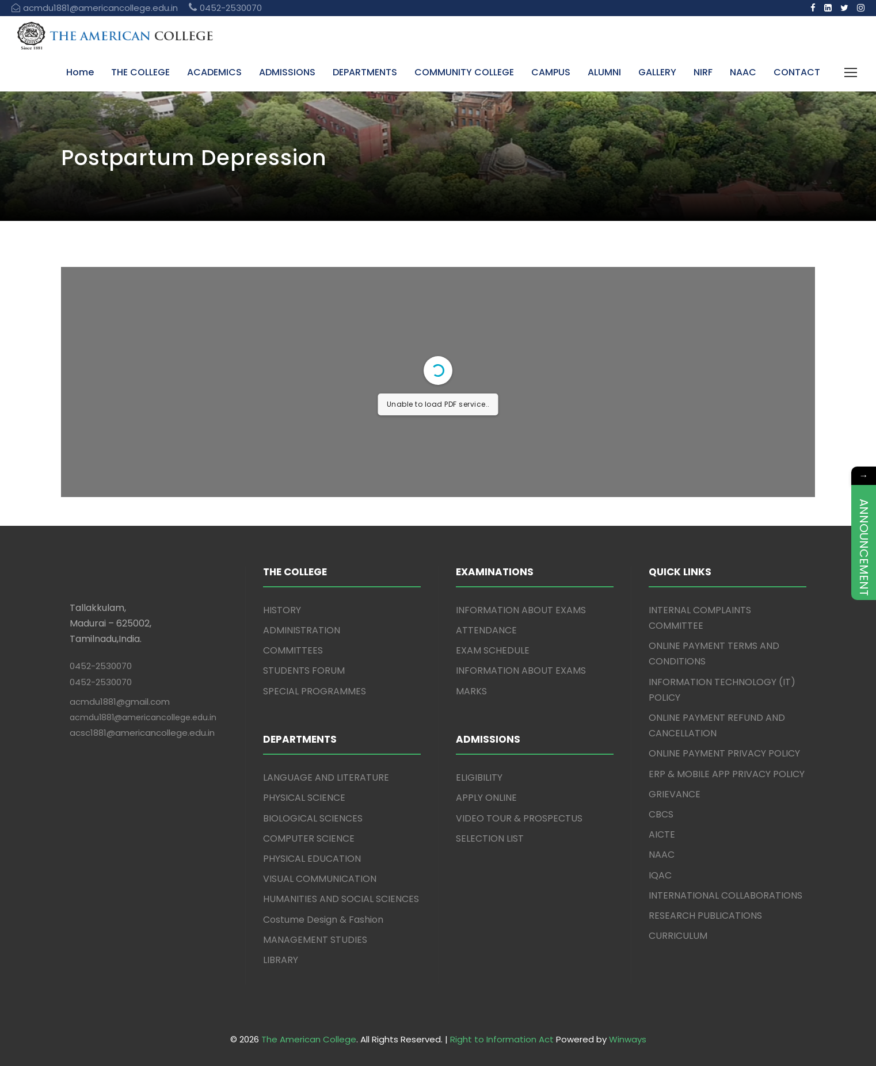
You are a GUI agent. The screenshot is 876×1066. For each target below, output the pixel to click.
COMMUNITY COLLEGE (464, 72)
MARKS (471, 691)
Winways (627, 1039)
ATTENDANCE (486, 630)
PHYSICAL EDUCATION (312, 858)
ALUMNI (604, 72)
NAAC (743, 72)
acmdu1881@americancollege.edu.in (143, 717)
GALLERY (657, 72)
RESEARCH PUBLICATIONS (705, 915)
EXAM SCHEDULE (493, 650)
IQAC (660, 875)
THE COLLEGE (140, 72)
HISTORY (282, 610)
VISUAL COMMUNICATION (319, 878)
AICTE (662, 834)
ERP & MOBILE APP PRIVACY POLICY (727, 774)
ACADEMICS (214, 72)
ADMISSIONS (287, 72)
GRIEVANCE (674, 794)
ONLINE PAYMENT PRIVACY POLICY (724, 753)
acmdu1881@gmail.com (120, 702)
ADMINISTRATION (301, 630)
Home (80, 72)
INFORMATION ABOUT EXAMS (521, 610)
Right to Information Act (502, 1039)
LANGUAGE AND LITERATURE (326, 777)
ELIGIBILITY (479, 777)
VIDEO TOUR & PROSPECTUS (519, 818)
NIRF (703, 72)
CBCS (661, 814)
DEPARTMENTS (365, 72)
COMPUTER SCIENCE (309, 838)
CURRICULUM (678, 935)
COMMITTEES (293, 650)
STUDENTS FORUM (304, 670)
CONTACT (797, 72)
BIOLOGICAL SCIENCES (313, 818)
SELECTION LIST (490, 838)
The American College (308, 1039)
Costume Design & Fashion (323, 919)
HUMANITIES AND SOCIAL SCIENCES (341, 898)
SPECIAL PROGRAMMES (314, 691)
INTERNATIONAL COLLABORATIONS (725, 895)
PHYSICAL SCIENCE (304, 797)
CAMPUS (550, 72)
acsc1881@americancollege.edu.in (142, 733)
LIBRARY (280, 959)
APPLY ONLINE (486, 797)
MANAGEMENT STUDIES (315, 939)
